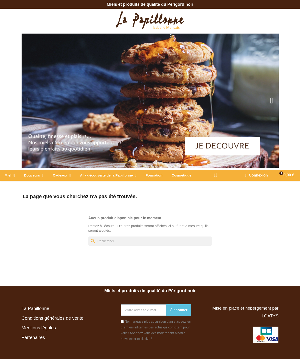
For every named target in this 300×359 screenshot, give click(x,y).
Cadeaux (62, 175)
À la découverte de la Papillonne (108, 175)
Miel (10, 175)
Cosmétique (181, 175)
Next (271, 101)
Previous (28, 101)
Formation (154, 175)
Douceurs (34, 175)
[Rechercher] (150, 241)
